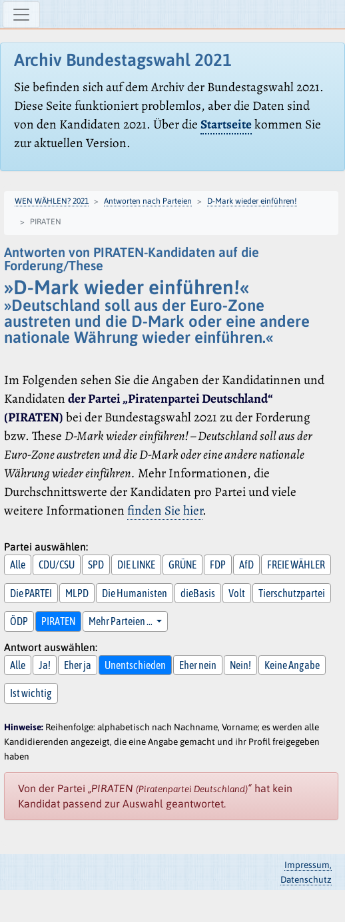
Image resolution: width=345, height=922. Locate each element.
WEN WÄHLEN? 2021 (52, 201)
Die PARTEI (31, 593)
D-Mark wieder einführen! (252, 201)
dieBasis (197, 593)
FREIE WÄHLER (296, 565)
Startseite (226, 124)
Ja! (45, 665)
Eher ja (77, 665)
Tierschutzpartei (291, 593)
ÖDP (19, 621)
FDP (218, 565)
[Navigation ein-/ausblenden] (21, 14)
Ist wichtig (31, 693)
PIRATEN (58, 621)
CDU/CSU (57, 565)
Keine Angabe (292, 665)
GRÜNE (182, 565)
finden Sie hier (164, 510)
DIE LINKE (136, 565)
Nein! (240, 665)
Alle (17, 565)
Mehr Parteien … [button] (121, 621)
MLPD (77, 593)
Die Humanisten (134, 593)
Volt (236, 593)
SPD (96, 565)
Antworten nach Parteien (148, 201)
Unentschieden (135, 665)
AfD (246, 565)
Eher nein (197, 665)
